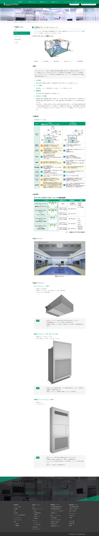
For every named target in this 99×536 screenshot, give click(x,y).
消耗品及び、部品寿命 (55, 521)
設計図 (71, 517)
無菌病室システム (55, 504)
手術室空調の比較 (38, 512)
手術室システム (23, 21)
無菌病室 (17, 525)
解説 (36, 61)
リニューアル (67, 1)
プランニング (37, 522)
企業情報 (16, 504)
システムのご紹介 (38, 524)
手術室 (17, 523)
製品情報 (80, 61)
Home (17, 21)
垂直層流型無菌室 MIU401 (55, 508)
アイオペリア (18, 36)
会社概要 (15, 508)
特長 (38, 320)
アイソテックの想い (17, 506)
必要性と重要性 (54, 517)
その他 (16, 42)
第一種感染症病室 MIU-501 (74, 506)
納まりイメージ (68, 61)
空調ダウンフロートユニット (38, 508)
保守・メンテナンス (79, 1)
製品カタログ (74, 3)
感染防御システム (73, 504)
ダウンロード (72, 513)
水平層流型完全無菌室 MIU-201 (56, 506)
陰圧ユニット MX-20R (73, 508)
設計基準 (56, 61)
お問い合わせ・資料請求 (88, 3)
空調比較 (46, 61)
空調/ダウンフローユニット (21, 33)
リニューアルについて (18, 519)
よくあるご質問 (71, 521)
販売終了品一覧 (54, 523)
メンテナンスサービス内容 (55, 519)
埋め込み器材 (18, 39)
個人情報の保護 (71, 523)
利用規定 (70, 525)
